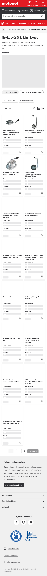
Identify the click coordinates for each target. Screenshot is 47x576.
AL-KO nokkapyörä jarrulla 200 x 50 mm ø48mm (32, 340)
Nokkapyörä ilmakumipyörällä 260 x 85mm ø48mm (33, 174)
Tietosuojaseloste (11, 555)
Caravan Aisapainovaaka (12, 297)
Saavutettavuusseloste (12, 562)
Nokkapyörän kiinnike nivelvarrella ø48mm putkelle (11, 215)
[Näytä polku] (3, 29)
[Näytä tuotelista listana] (43, 108)
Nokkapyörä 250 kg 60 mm (11, 339)
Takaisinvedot (13, 548)
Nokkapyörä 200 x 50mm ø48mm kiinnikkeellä (12, 256)
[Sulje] (45, 23)
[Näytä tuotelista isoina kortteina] (34, 108)
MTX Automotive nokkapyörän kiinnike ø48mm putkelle (11, 132)
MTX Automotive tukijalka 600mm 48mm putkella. (34, 382)
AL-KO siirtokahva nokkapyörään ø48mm (11, 381)
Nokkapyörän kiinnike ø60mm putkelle (11, 173)
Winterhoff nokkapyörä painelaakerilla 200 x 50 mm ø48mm (34, 257)
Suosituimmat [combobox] (11, 100)
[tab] (24, 10)
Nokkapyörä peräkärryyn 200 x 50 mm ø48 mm (34, 131)
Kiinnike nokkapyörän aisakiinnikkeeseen (33, 215)
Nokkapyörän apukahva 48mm (34, 298)
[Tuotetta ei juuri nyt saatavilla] (20, 152)
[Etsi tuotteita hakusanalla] (42, 16)
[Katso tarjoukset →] (35, 23)
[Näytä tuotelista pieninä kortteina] (38, 108)
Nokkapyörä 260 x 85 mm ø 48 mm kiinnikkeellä (12, 422)
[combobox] (21, 16)
